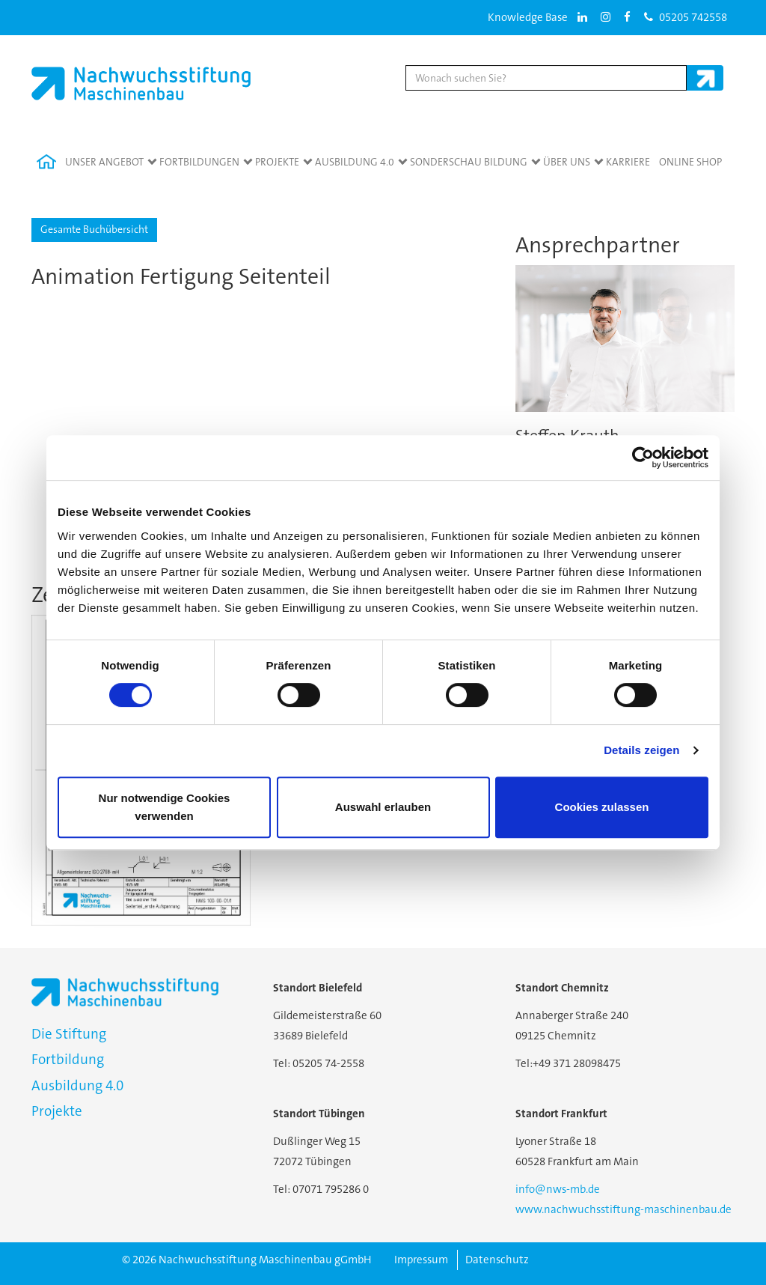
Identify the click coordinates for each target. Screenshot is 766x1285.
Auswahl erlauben (383, 807)
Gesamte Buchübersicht (94, 229)
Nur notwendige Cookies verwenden (164, 807)
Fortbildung (67, 1059)
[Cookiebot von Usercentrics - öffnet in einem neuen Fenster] (642, 457)
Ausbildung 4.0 (354, 161)
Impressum (421, 1259)
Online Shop (690, 161)
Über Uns (566, 161)
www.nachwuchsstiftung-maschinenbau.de (623, 1209)
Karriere (628, 161)
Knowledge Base (528, 17)
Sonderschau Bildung (468, 161)
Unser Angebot (104, 161)
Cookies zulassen (602, 807)
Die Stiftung (68, 1033)
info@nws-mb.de (557, 1189)
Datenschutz (497, 1259)
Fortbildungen (199, 161)
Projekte (277, 161)
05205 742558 (685, 17)
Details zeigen (641, 750)
